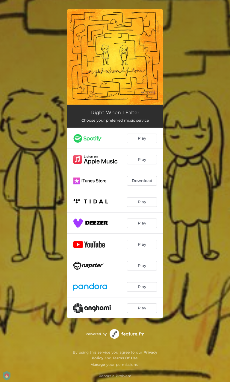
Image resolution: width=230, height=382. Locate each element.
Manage (97, 364)
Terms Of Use (125, 358)
